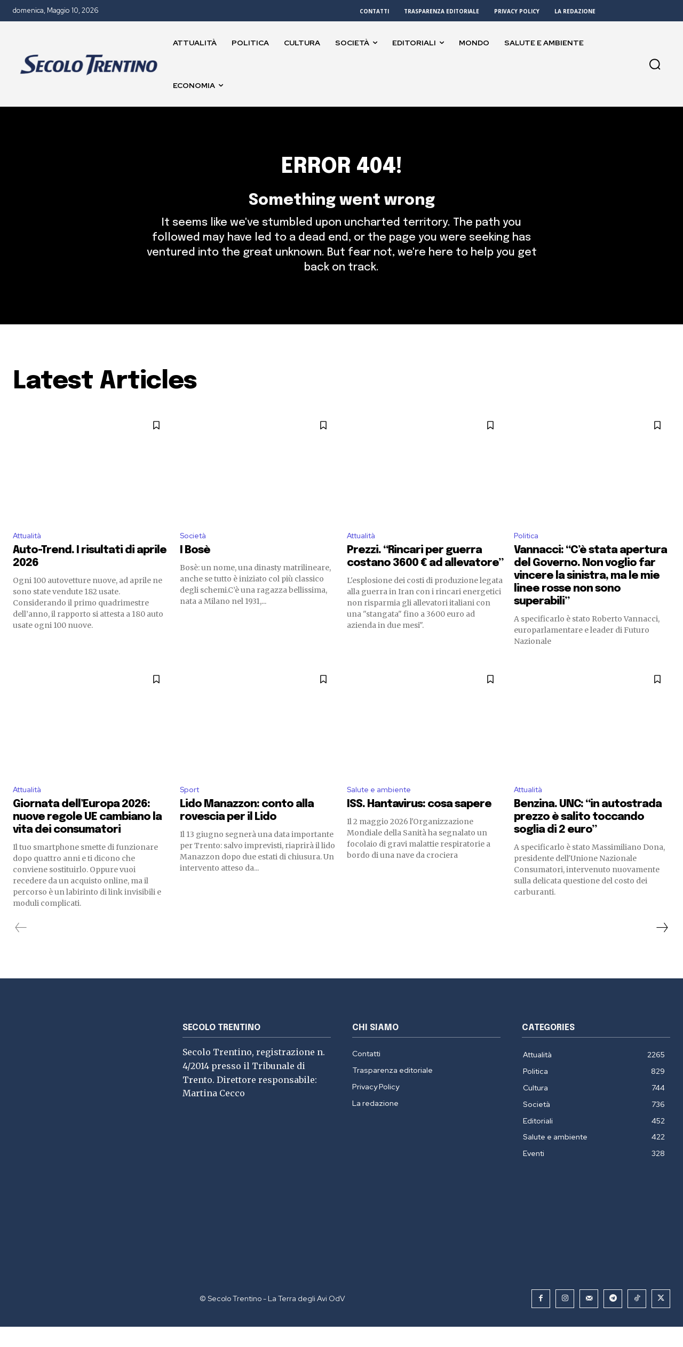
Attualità (31, 553)
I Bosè (195, 569)
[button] (654, 64)
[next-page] (661, 948)
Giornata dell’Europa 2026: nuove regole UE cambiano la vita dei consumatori (87, 837)
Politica (528, 553)
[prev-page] (21, 948)
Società (195, 553)
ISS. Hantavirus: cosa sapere (419, 824)
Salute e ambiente (383, 809)
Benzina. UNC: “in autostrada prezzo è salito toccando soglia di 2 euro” (588, 837)
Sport (191, 809)
